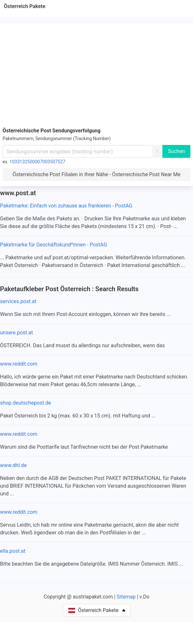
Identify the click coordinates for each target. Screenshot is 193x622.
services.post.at (18, 301)
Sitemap (126, 597)
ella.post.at (12, 551)
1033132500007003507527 (37, 161)
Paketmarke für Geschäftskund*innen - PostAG (53, 245)
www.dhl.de (13, 465)
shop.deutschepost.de (25, 403)
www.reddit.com (18, 364)
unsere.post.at (16, 333)
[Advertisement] (96, 74)
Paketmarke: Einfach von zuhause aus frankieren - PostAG (66, 206)
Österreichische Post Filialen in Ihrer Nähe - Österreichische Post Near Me (96, 174)
